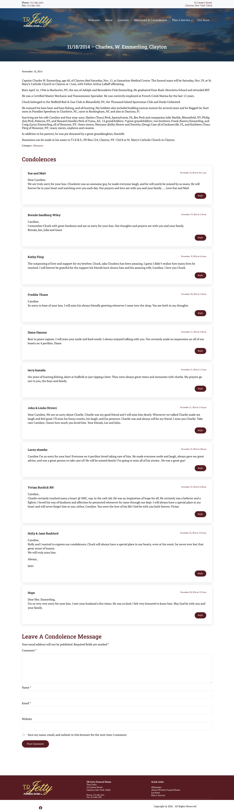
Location (155, 792)
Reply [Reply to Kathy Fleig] (200, 281)
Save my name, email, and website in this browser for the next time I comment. (77, 741)
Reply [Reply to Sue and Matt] (200, 202)
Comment (29, 657)
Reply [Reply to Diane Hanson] (200, 357)
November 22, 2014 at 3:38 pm (193, 493)
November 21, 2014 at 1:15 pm (193, 376)
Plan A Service (158, 795)
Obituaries (39, 151)
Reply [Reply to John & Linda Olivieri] (200, 437)
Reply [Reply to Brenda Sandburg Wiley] (200, 244)
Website (27, 725)
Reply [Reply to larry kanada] (200, 395)
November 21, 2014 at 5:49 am (193, 338)
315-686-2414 (37, 2)
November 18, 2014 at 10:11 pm (193, 179)
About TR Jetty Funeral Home (165, 789)
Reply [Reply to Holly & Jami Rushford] (200, 579)
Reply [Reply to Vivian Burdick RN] (200, 520)
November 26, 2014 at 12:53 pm (193, 539)
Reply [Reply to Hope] (200, 621)
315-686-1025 (34, 5)
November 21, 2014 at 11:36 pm (193, 413)
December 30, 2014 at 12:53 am (193, 598)
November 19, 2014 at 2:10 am (193, 221)
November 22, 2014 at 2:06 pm (193, 455)
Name (26, 694)
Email (26, 709)
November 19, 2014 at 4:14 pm (193, 262)
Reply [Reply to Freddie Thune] (200, 319)
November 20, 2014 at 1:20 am (193, 300)
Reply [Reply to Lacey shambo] (200, 474)
